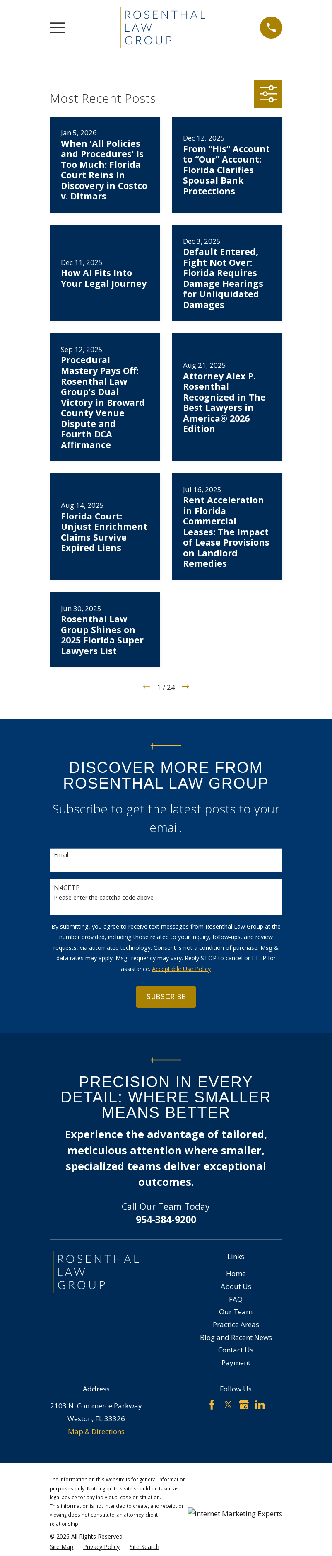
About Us (236, 1286)
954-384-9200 (166, 1219)
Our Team (236, 1311)
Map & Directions (96, 1431)
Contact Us (235, 1350)
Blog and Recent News (236, 1337)
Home (236, 1273)
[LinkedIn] (260, 1405)
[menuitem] (61, 1546)
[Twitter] (228, 1405)
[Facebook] (212, 1405)
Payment (235, 1362)
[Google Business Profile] (244, 1405)
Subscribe (166, 997)
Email (61, 855)
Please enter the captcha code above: (104, 897)
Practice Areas (236, 1324)
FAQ (236, 1299)
